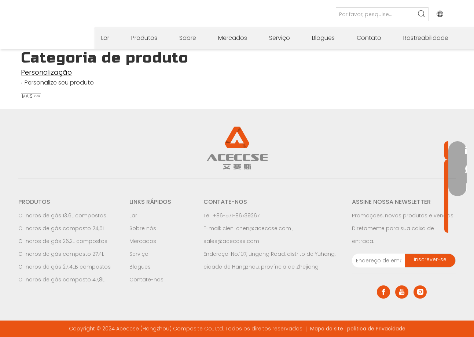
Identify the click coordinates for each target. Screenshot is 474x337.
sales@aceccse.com (231, 241)
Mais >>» (31, 96)
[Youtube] (401, 292)
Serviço (138, 254)
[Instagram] (420, 292)
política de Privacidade (376, 328)
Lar (133, 215)
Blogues (140, 266)
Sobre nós (142, 228)
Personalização (46, 72)
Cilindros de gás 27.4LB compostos (64, 266)
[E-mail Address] (376, 260)
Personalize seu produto (59, 82)
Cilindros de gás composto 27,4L (61, 254)
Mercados (142, 241)
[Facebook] (383, 292)
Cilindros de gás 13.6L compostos (62, 215)
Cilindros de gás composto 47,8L (61, 279)
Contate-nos (146, 279)
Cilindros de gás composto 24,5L (61, 228)
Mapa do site (326, 328)
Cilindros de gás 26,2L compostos (62, 241)
